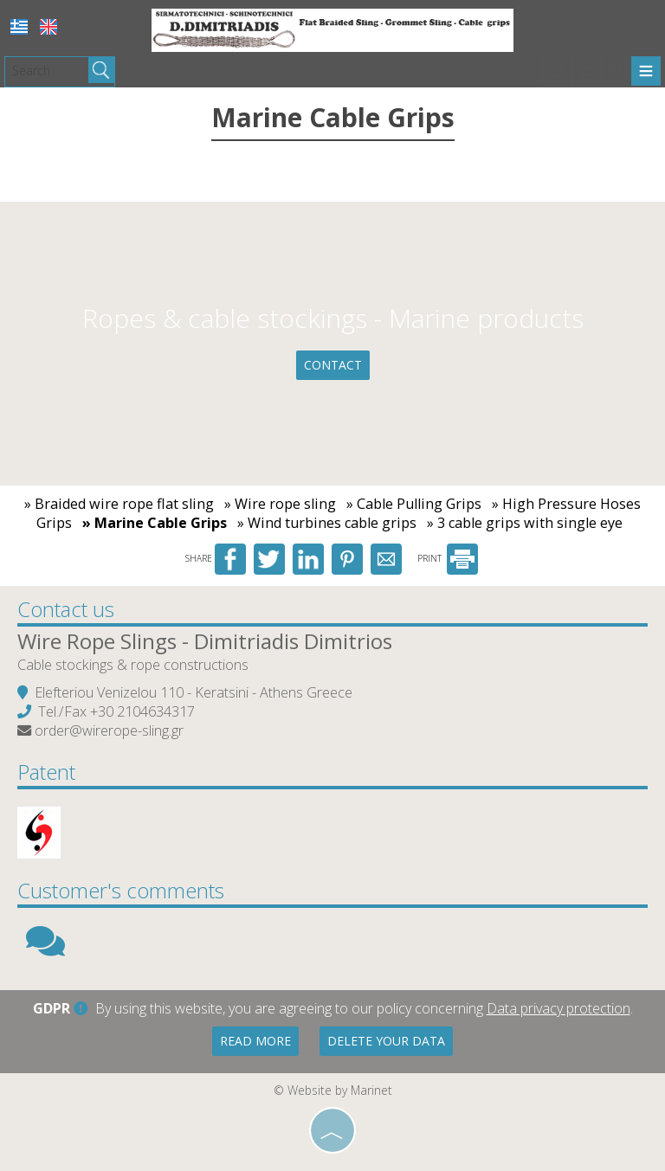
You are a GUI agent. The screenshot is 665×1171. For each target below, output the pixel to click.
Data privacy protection (558, 1008)
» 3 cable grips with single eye (525, 522)
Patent (46, 771)
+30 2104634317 (142, 711)
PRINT (447, 558)
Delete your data (386, 1041)
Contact (333, 365)
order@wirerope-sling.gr (109, 730)
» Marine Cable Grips (154, 522)
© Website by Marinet (333, 1090)
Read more (255, 1041)
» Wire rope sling (280, 503)
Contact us (65, 609)
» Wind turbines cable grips (326, 522)
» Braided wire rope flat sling (119, 503)
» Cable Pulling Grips (413, 503)
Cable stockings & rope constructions (133, 664)
